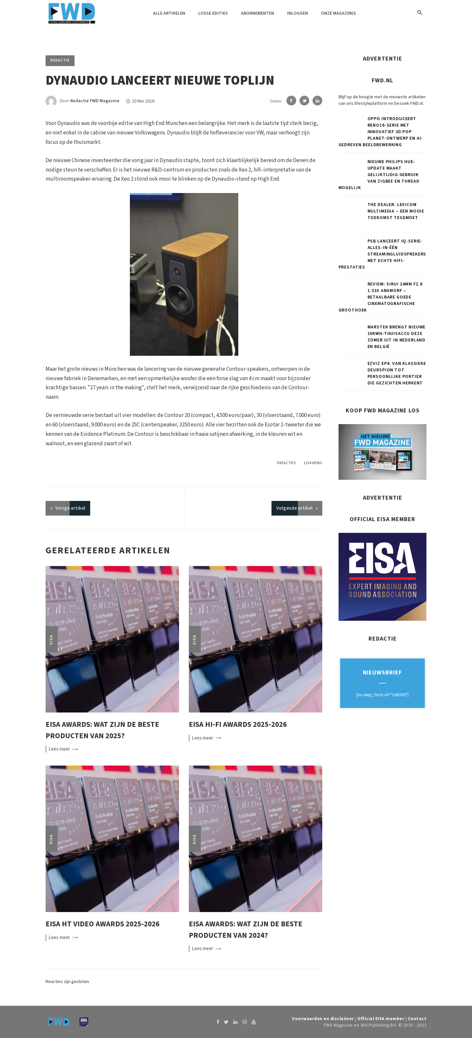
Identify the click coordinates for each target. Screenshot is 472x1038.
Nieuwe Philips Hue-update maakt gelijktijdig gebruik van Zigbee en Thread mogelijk (379, 175)
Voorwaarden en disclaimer (323, 1019)
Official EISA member (380, 1019)
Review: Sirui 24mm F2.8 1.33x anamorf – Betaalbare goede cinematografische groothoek (381, 297)
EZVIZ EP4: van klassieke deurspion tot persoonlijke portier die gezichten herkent (397, 373)
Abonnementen (257, 13)
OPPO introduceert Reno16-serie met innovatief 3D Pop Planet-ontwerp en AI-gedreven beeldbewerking (381, 132)
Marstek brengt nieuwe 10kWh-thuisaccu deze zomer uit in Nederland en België (397, 337)
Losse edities (213, 13)
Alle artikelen (169, 13)
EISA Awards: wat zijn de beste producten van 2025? (102, 730)
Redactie (60, 60)
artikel (70, 508)
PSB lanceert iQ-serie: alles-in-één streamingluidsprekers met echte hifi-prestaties (382, 254)
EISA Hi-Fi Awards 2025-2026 (238, 724)
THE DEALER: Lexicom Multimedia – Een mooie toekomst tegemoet (396, 211)
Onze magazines (338, 13)
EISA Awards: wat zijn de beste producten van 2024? (245, 930)
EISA (51, 639)
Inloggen (297, 13)
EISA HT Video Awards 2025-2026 (103, 924)
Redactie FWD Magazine (94, 101)
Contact (417, 1019)
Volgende (294, 508)
